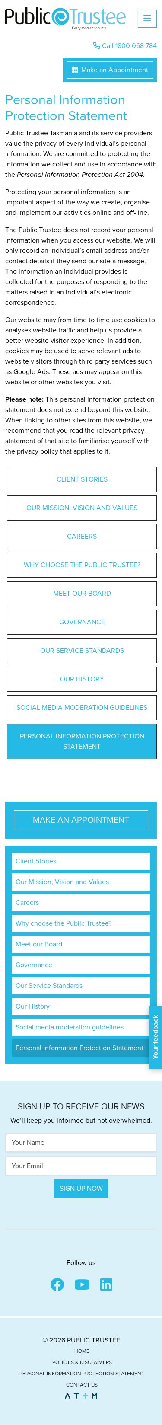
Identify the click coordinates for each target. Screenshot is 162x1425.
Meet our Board (82, 593)
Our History (82, 679)
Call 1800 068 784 (125, 46)
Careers (82, 536)
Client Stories (82, 479)
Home (81, 1351)
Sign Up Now (81, 1188)
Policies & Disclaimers (82, 1362)
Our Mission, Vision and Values (81, 508)
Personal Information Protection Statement (82, 741)
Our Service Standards (82, 650)
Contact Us (82, 1385)
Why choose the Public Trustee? (82, 565)
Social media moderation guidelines (81, 707)
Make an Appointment (110, 70)
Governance (82, 622)
